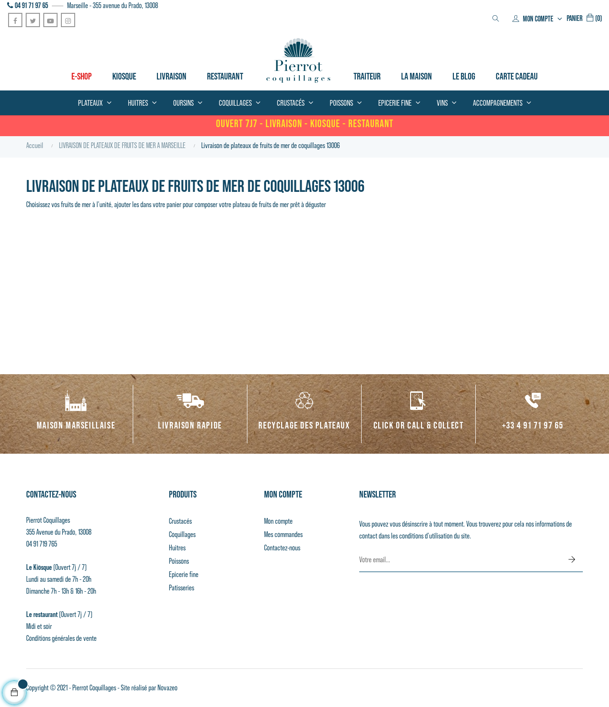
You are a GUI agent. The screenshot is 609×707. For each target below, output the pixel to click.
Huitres (177, 547)
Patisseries (181, 587)
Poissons (179, 561)
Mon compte (278, 521)
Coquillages (182, 534)
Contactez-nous (282, 547)
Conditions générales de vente (61, 638)
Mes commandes (283, 534)
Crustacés (180, 521)
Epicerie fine (183, 574)
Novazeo (167, 687)
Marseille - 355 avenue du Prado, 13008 (112, 5)
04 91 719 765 (41, 543)
